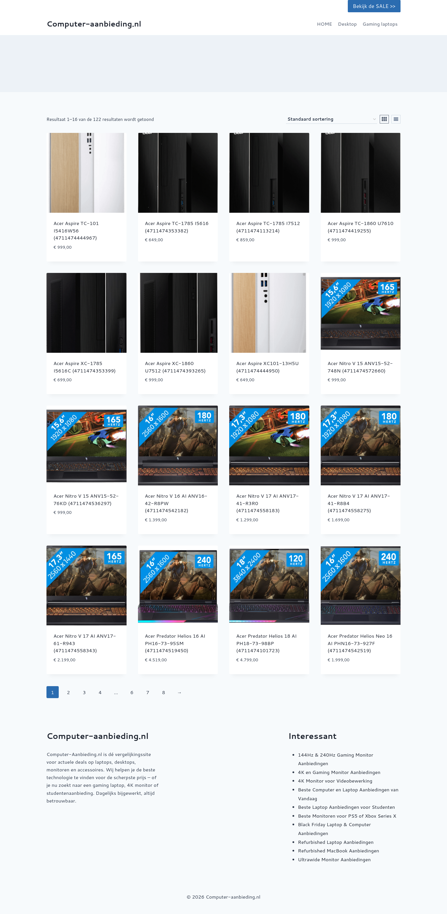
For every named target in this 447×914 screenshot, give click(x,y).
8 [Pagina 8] (163, 692)
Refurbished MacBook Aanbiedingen (338, 850)
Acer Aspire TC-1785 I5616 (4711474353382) (177, 227)
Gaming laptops (380, 23)
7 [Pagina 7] (147, 692)
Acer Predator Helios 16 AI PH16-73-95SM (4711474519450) (175, 643)
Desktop (347, 23)
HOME (324, 23)
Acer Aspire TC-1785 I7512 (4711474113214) (268, 227)
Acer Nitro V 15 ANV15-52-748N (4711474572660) (360, 367)
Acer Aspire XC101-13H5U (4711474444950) (267, 367)
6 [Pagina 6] (131, 692)
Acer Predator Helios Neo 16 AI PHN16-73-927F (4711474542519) (360, 643)
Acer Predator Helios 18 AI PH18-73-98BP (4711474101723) (266, 643)
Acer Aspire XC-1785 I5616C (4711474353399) (85, 367)
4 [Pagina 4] (100, 692)
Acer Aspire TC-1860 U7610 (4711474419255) (360, 227)
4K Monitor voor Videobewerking (335, 780)
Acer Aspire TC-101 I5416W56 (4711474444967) (76, 230)
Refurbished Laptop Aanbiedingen (335, 841)
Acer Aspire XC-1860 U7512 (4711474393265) (175, 367)
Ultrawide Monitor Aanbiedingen (334, 859)
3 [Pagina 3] (84, 692)
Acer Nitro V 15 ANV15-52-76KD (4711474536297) (86, 499)
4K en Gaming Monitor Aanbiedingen (339, 772)
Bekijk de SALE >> (374, 6)
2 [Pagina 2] (68, 692)
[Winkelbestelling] (331, 119)
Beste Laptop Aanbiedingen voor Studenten (346, 806)
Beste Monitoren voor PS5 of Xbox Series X (347, 815)
